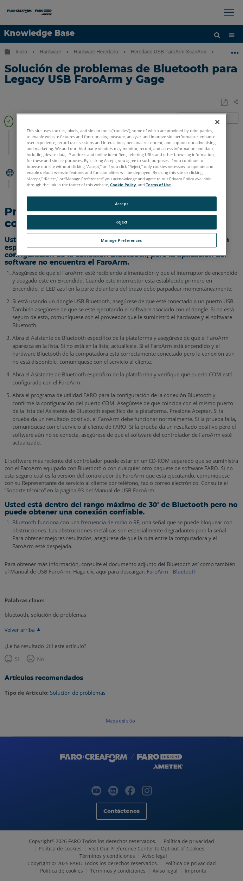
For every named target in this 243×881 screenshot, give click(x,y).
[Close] (217, 122)
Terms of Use (158, 184)
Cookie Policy (123, 184)
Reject (121, 222)
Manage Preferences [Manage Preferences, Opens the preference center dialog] (121, 240)
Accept (121, 203)
